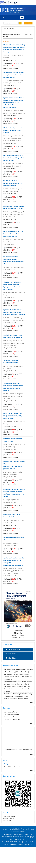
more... (32, 702)
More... (32, 723)
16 (13, 818)
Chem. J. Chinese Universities (12, 767)
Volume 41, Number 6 (22, 672)
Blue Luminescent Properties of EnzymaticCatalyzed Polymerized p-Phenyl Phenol (13, 158)
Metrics (15, 68)
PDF (21, 63)
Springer (6, 764)
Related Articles (7, 68)
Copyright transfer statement (12, 719)
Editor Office (11, 658)
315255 (13, 816)
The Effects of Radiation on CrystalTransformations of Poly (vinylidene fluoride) (13, 183)
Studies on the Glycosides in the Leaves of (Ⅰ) (13, 130)
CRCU (3, 17)
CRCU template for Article (11, 712)
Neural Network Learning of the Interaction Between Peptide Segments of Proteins (13, 234)
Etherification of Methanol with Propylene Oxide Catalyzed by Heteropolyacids (12, 416)
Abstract (8, 63)
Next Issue (30, 36)
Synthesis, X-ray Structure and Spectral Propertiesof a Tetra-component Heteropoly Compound (14, 312)
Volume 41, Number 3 (22, 684)
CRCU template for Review (11, 714)
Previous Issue (27, 34)
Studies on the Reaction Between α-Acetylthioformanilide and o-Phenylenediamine (13, 75)
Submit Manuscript (13, 649)
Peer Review (11, 654)
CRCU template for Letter (11, 717)
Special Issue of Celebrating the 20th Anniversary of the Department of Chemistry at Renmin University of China (18, 696)
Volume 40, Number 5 (21, 698)
